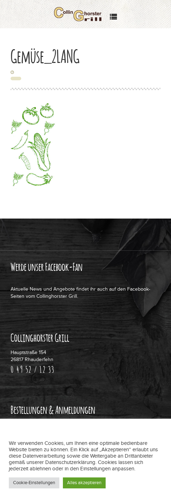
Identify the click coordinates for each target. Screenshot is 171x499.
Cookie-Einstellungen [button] (34, 483)
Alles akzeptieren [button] (84, 483)
